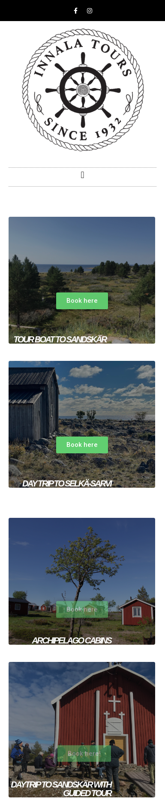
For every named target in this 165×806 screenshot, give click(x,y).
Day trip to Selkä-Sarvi (66, 483)
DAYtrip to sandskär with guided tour (61, 789)
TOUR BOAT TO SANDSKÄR (59, 339)
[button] (82, 175)
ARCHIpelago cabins (71, 640)
